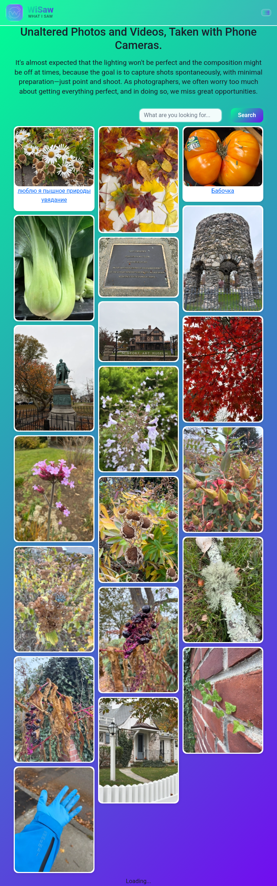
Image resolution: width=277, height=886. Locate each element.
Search (247, 115)
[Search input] (180, 115)
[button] (266, 12)
